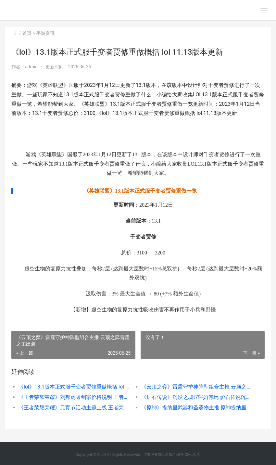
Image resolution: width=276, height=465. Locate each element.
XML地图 (192, 454)
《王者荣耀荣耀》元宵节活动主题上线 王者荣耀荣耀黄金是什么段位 (74, 407)
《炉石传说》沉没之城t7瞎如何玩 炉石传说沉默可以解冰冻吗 (196, 397)
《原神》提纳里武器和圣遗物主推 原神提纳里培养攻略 (196, 407)
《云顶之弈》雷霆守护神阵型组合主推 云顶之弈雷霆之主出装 (196, 387)
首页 (26, 33)
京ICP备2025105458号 (164, 454)
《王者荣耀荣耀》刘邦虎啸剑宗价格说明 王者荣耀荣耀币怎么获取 (74, 397)
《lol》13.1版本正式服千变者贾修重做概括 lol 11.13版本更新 (74, 387)
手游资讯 (45, 33)
